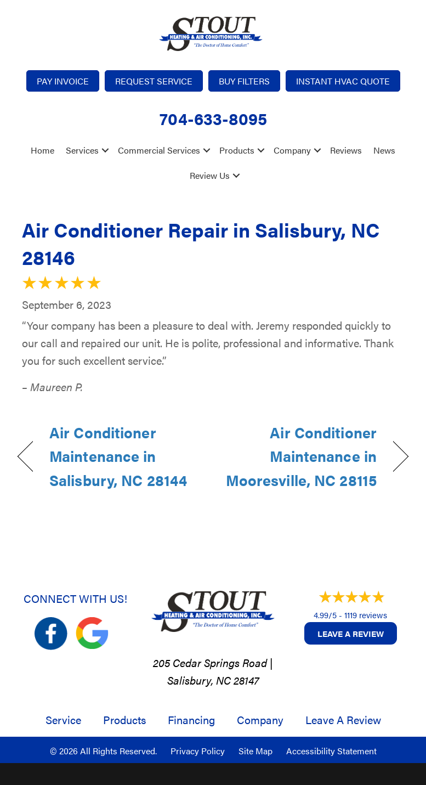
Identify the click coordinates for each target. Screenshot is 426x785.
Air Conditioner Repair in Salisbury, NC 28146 (201, 243)
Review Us (210, 175)
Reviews (346, 150)
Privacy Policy (198, 750)
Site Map (255, 750)
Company (292, 150)
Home (42, 150)
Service (63, 719)
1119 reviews (365, 614)
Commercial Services (159, 150)
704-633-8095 (213, 118)
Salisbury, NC (199, 680)
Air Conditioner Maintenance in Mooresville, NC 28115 (300, 456)
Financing (191, 719)
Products (236, 150)
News (384, 150)
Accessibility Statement (331, 750)
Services (82, 150)
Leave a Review (350, 633)
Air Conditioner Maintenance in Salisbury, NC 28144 (118, 456)
